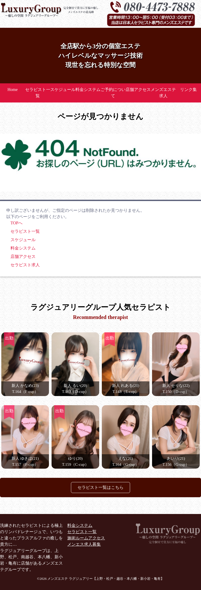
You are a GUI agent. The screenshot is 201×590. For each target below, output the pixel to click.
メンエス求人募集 (84, 544)
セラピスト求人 (25, 265)
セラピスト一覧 (37, 92)
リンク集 (188, 89)
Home (12, 89)
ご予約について (113, 92)
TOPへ (16, 223)
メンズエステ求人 (163, 92)
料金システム (87, 89)
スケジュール (62, 89)
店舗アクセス (138, 89)
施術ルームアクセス (86, 538)
